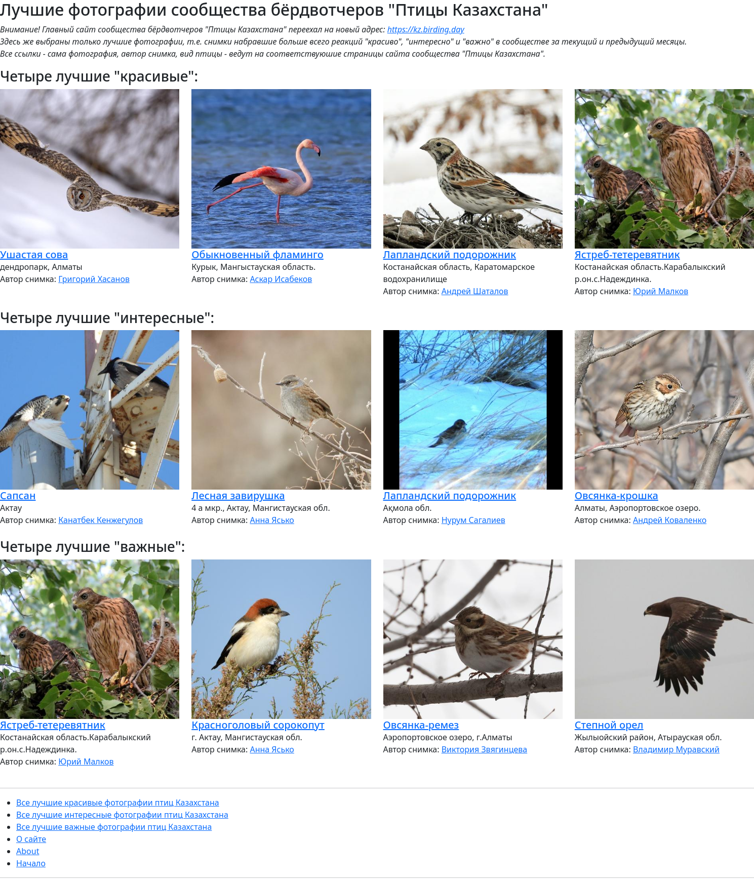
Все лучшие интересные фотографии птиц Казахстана (122, 814)
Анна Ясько (272, 520)
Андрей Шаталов (475, 291)
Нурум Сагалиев (473, 520)
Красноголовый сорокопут (258, 725)
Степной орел (609, 725)
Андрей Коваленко (669, 520)
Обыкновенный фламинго (257, 254)
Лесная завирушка (238, 495)
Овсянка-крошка (616, 495)
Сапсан (17, 495)
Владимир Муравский (676, 749)
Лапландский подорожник (450, 254)
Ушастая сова (34, 254)
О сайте (31, 839)
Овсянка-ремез (421, 725)
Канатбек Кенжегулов (100, 520)
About (27, 851)
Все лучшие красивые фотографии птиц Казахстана (117, 802)
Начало (31, 863)
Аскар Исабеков (281, 279)
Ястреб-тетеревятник (627, 254)
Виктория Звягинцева (484, 749)
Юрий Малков (660, 291)
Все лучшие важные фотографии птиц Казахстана (114, 826)
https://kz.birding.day (425, 29)
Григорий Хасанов (94, 279)
